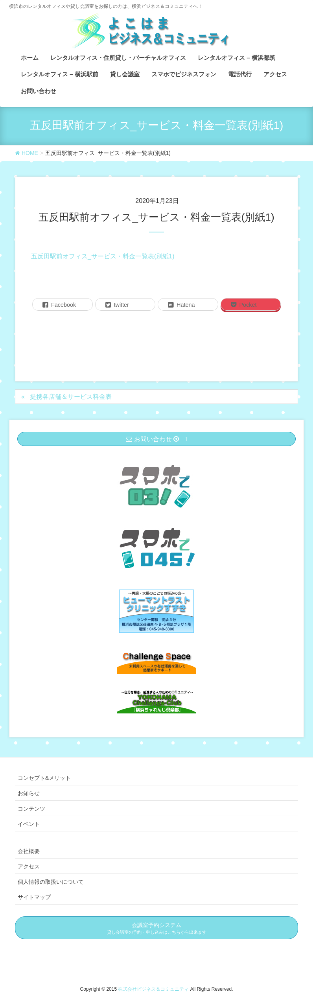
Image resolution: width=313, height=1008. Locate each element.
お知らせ (29, 793)
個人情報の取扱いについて (51, 882)
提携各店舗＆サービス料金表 (71, 396)
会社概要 (29, 851)
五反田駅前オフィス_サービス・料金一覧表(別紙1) (102, 256)
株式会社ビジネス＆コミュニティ (154, 989)
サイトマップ (34, 897)
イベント (29, 824)
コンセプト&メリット (44, 778)
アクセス (29, 866)
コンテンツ (31, 808)
